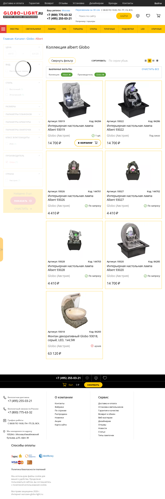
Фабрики (59, 406)
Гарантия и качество (108, 410)
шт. (68, 385)
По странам (60, 410)
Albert (67, 74)
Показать (23, 200)
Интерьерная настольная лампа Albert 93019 (70, 127)
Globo (30, 38)
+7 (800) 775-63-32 (59, 15)
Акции (58, 421)
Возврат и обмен (106, 414)
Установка (78, 3)
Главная (8, 38)
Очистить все (150, 69)
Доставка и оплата (13, 3)
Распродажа (61, 414)
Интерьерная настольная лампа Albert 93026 (70, 198)
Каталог (3, 29)
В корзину (87, 142)
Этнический (17, 94)
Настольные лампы (20, 71)
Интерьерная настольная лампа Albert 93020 (129, 268)
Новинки (59, 417)
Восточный (16, 89)
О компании (64, 397)
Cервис (103, 397)
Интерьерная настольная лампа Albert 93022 (129, 127)
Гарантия (34, 3)
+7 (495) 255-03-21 (59, 18)
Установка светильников (110, 406)
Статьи (101, 431)
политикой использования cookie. (30, 484)
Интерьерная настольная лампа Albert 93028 (70, 268)
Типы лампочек (106, 435)
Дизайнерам (96, 3)
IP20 (13, 144)
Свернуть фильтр (62, 60)
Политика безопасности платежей (28, 469)
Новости (102, 428)
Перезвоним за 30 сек (88, 10)
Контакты (127, 3)
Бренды (113, 3)
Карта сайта (61, 424)
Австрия (15, 180)
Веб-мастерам (105, 417)
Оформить (93, 385)
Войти (158, 3)
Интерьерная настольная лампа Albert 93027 (129, 198)
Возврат (49, 3)
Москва (66, 10)
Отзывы (63, 3)
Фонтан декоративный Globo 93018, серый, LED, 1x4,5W (73, 338)
